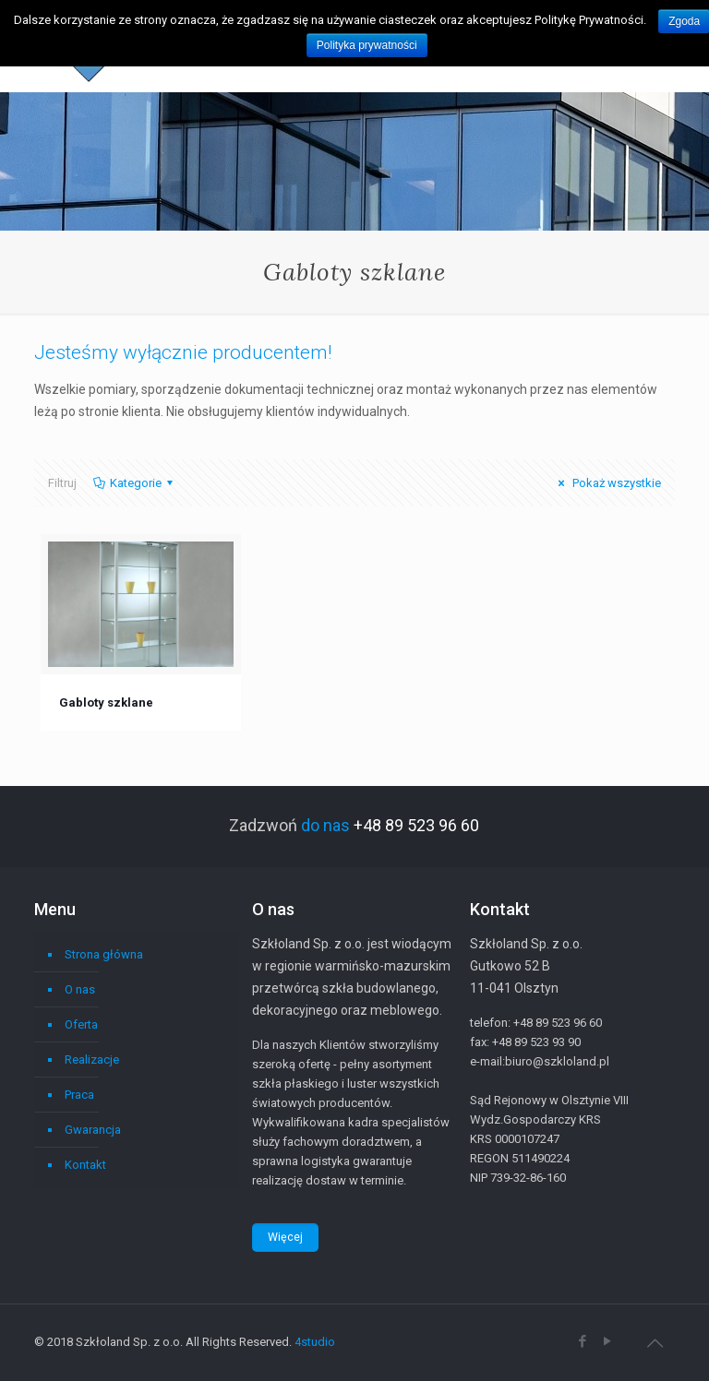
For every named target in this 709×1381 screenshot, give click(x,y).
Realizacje (92, 1059)
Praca (79, 1094)
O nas (80, 989)
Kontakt (85, 1165)
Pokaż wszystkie (607, 483)
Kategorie (134, 483)
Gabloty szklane (106, 702)
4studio (314, 1342)
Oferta (81, 1024)
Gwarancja (93, 1130)
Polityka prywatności (367, 45)
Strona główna (104, 954)
